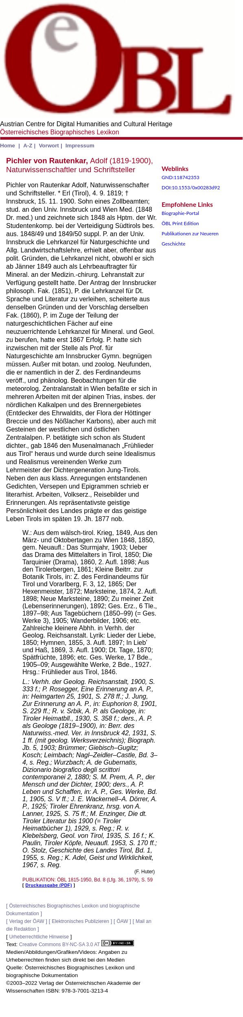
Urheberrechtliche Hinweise (39, 937)
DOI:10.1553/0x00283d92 (191, 187)
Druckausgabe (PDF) (49, 885)
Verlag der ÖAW (26, 921)
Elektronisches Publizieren (80, 921)
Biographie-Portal (180, 213)
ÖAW (122, 921)
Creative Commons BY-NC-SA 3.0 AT (76, 944)
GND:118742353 (180, 177)
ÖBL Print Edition (180, 223)
